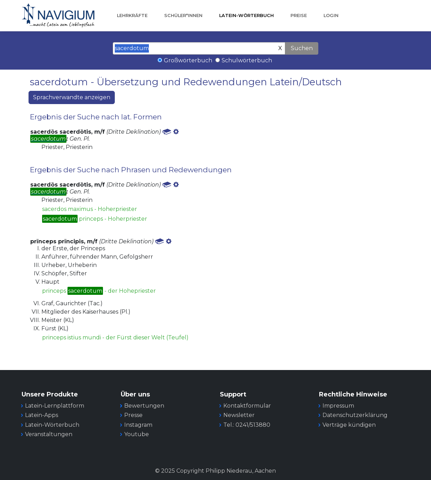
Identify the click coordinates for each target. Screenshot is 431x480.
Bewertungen (144, 405)
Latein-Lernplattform (54, 405)
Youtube (136, 434)
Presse (133, 415)
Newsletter (239, 415)
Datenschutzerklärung (355, 415)
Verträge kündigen (349, 425)
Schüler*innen (183, 15)
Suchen (302, 48)
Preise (298, 15)
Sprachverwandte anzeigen (71, 97)
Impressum (338, 405)
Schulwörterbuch (247, 60)
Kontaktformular (247, 405)
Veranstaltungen (48, 434)
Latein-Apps (41, 415)
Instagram (138, 425)
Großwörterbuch (188, 60)
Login (331, 15)
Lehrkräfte (132, 15)
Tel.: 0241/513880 (246, 425)
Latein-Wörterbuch (246, 15)
